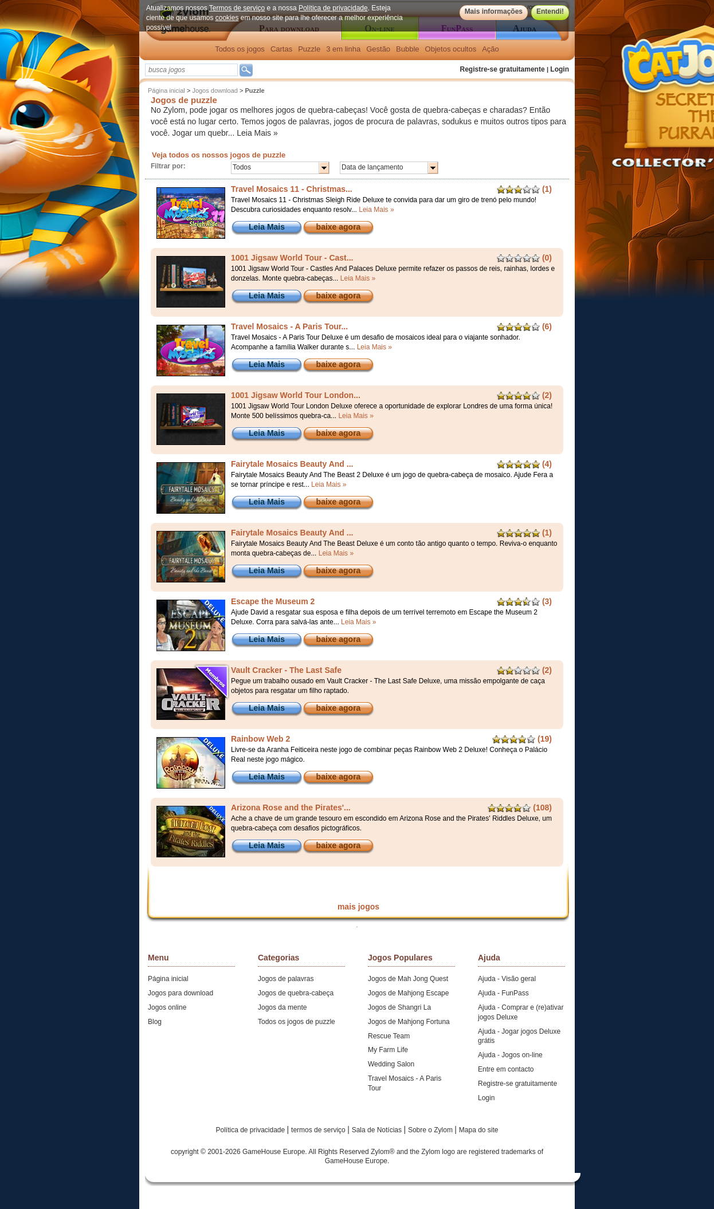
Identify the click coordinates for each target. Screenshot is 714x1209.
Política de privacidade (333, 8)
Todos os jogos (240, 49)
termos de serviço (319, 1130)
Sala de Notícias (378, 1130)
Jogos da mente (282, 1007)
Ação (490, 49)
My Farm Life (388, 1050)
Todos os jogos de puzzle (296, 1022)
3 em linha (343, 49)
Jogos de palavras (285, 979)
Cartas (281, 49)
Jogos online (167, 1007)
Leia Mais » (257, 132)
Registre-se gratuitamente (502, 69)
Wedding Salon (391, 1064)
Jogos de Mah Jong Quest (408, 979)
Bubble (407, 49)
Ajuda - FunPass (503, 993)
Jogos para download (180, 993)
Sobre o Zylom (431, 1130)
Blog (155, 1022)
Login (559, 69)
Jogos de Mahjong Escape (408, 993)
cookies (227, 18)
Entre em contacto (505, 1069)
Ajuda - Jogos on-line (510, 1055)
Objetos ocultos (451, 49)
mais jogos (358, 906)
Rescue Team (389, 1036)
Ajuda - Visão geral (507, 979)
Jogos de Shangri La (399, 1007)
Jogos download (215, 90)
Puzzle (309, 49)
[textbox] (191, 70)
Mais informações (494, 11)
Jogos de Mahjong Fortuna (409, 1022)
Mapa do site (479, 1130)
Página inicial (166, 90)
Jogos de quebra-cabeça (296, 993)
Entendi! (550, 11)
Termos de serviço (237, 8)
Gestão (378, 49)
